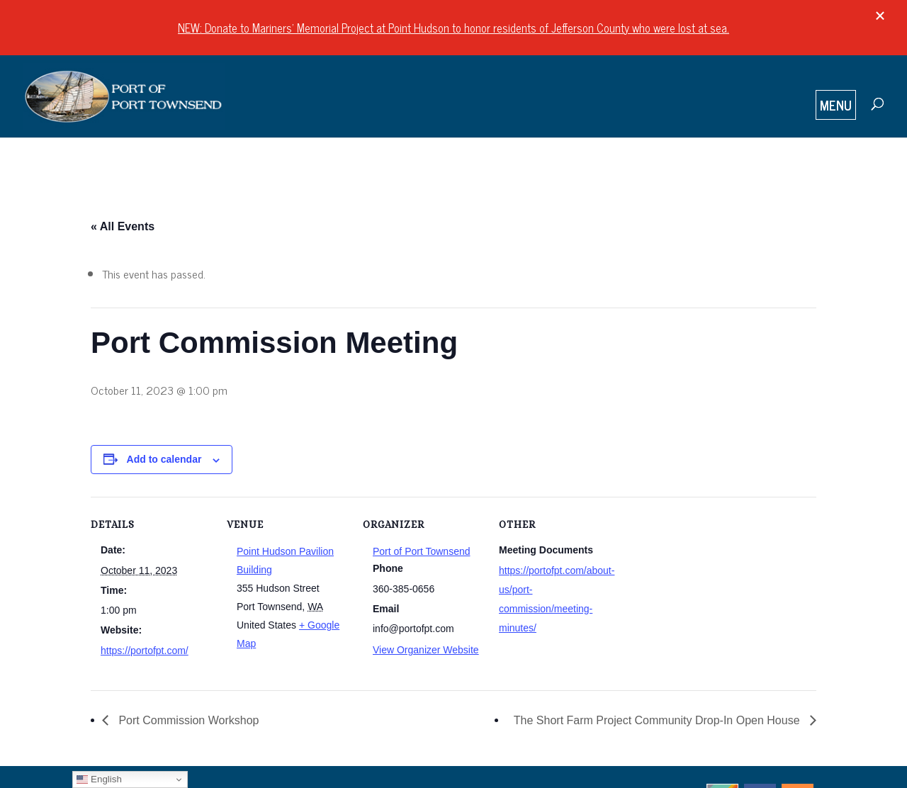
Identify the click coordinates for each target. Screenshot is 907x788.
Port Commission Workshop (187, 720)
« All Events (122, 226)
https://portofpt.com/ (144, 650)
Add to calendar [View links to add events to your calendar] (164, 459)
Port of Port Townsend (421, 551)
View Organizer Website (426, 649)
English (99, 779)
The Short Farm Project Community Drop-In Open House (658, 720)
